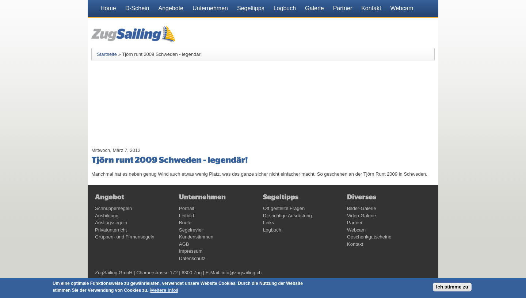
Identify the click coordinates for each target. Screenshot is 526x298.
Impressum (190, 251)
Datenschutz (192, 258)
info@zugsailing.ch (242, 272)
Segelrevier (191, 230)
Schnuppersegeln (113, 208)
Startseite (107, 54)
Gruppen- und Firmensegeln (125, 237)
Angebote (171, 8)
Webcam (401, 8)
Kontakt (371, 8)
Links (268, 222)
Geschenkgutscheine (369, 237)
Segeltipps (250, 8)
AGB (184, 244)
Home (108, 8)
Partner (342, 8)
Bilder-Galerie (361, 208)
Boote (185, 222)
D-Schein (137, 8)
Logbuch (285, 8)
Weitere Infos (164, 290)
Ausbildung (106, 215)
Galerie (314, 8)
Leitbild (186, 215)
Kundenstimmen (196, 237)
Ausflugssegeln (111, 222)
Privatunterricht (111, 230)
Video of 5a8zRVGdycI (142, 108)
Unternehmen (210, 8)
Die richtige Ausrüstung (287, 215)
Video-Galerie (361, 215)
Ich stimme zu (452, 287)
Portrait (186, 208)
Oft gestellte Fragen (284, 208)
